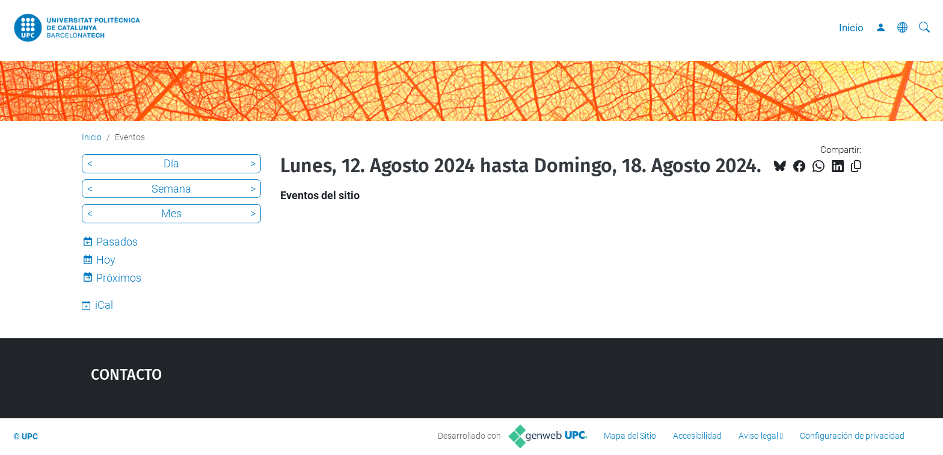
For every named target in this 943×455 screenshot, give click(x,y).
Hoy (105, 259)
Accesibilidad (697, 436)
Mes (171, 213)
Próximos (118, 277)
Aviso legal (758, 436)
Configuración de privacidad (852, 436)
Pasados (117, 241)
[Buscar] (924, 28)
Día (171, 163)
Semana (171, 188)
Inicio (851, 28)
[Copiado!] (856, 166)
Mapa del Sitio (630, 436)
